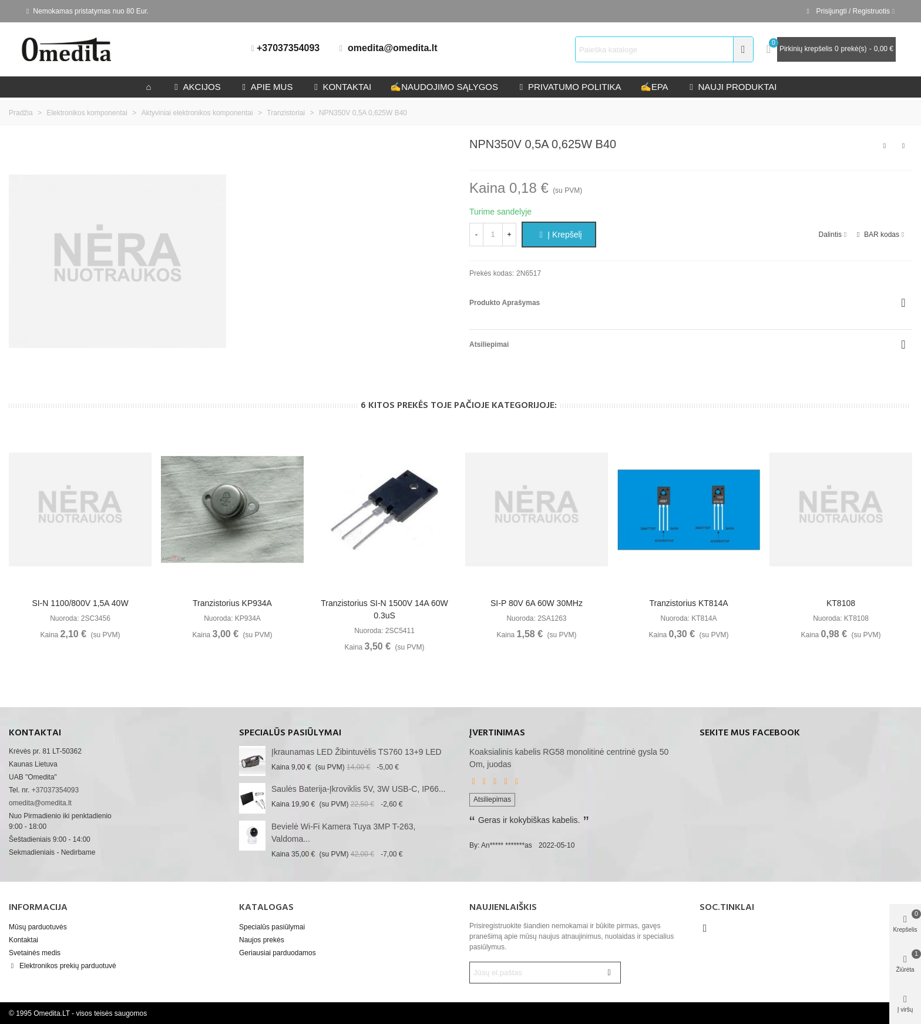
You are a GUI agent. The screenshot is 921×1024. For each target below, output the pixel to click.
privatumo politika (569, 87)
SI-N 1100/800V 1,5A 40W (80, 603)
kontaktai (341, 87)
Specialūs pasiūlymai (290, 733)
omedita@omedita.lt (393, 48)
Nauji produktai (732, 87)
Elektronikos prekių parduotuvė (62, 966)
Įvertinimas (497, 733)
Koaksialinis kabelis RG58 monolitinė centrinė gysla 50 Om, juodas (568, 758)
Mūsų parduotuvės (38, 927)
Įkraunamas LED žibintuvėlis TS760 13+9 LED (356, 752)
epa (654, 87)
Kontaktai (23, 940)
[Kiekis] (493, 234)
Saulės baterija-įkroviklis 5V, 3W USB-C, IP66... (358, 789)
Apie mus (266, 87)
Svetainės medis (34, 953)
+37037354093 (288, 48)
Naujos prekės (261, 940)
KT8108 (840, 603)
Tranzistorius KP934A (232, 603)
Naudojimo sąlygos (444, 87)
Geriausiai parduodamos (277, 953)
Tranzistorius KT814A (688, 603)
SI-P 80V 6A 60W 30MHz (536, 603)
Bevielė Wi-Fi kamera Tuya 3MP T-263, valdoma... (343, 833)
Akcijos (196, 87)
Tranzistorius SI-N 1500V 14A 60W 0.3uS (384, 609)
